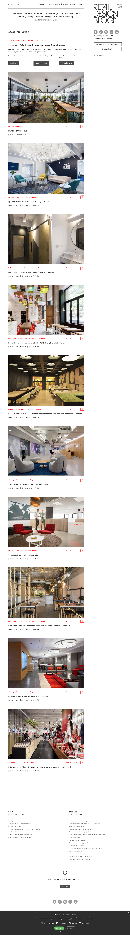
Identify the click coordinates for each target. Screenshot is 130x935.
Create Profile (108, 49)
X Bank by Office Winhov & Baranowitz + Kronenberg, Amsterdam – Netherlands (39, 767)
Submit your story (54, 4)
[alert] (65, 923)
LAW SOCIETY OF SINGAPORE (19, 131)
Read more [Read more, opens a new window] (76, 920)
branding (69, 16)
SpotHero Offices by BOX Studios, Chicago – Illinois (28, 201)
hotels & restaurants (34, 13)
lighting (30, 16)
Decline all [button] (70, 928)
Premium (65, 4)
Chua (18, 134)
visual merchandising (43, 20)
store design (16, 13)
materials (58, 16)
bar (9, 338)
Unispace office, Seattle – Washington (23, 555)
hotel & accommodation (17, 268)
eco (56, 20)
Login (10, 4)
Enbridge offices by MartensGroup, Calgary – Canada (29, 696)
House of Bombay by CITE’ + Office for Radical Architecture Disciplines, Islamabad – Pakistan (45, 414)
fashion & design (43, 16)
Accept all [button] (59, 928)
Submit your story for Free (107, 44)
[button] (42, 923)
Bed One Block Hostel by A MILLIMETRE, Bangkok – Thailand (31, 272)
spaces (34, 197)
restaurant (34, 338)
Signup (17, 4)
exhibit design (52, 13)
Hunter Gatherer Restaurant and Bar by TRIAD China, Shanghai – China (36, 343)
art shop (11, 762)
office (10, 197)
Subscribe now (41, 63)
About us (42, 4)
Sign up (65, 886)
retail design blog (22, 205)
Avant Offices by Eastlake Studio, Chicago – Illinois (28, 484)
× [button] (128, 912)
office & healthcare (69, 13)
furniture (20, 16)
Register (13, 63)
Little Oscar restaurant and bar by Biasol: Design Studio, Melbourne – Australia (39, 626)
